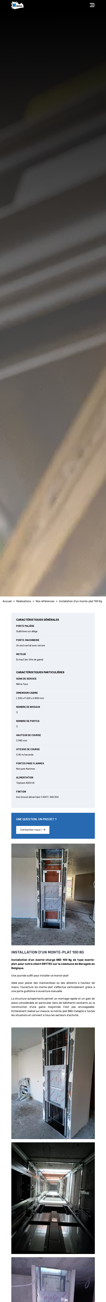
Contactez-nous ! (32, 829)
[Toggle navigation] (93, 5)
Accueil (7, 601)
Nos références (45, 601)
